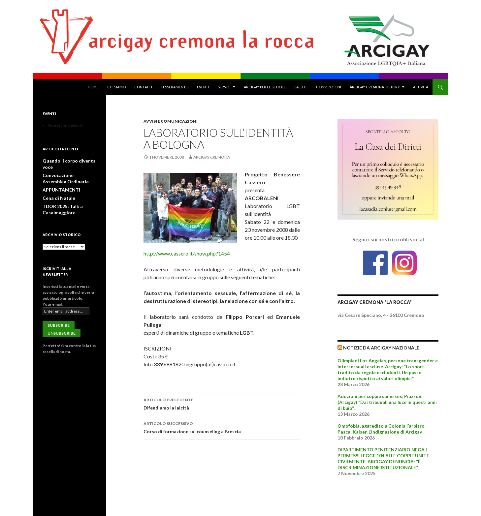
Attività (420, 87)
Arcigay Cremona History (375, 87)
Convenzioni (328, 87)
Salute (300, 87)
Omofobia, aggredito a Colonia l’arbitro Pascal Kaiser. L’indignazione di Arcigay (381, 429)
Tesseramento (174, 87)
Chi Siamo (116, 87)
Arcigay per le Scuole (265, 87)
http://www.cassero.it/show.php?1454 (187, 253)
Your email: (53, 295)
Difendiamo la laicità (222, 403)
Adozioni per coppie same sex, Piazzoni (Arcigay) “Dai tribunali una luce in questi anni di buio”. (387, 402)
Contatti (143, 87)
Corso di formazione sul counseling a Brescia (222, 427)
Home (93, 87)
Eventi (203, 87)
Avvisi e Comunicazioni (171, 121)
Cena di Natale (56, 190)
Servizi (224, 87)
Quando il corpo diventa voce (69, 160)
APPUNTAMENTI (59, 182)
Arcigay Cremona (211, 157)
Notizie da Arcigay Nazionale (381, 347)
